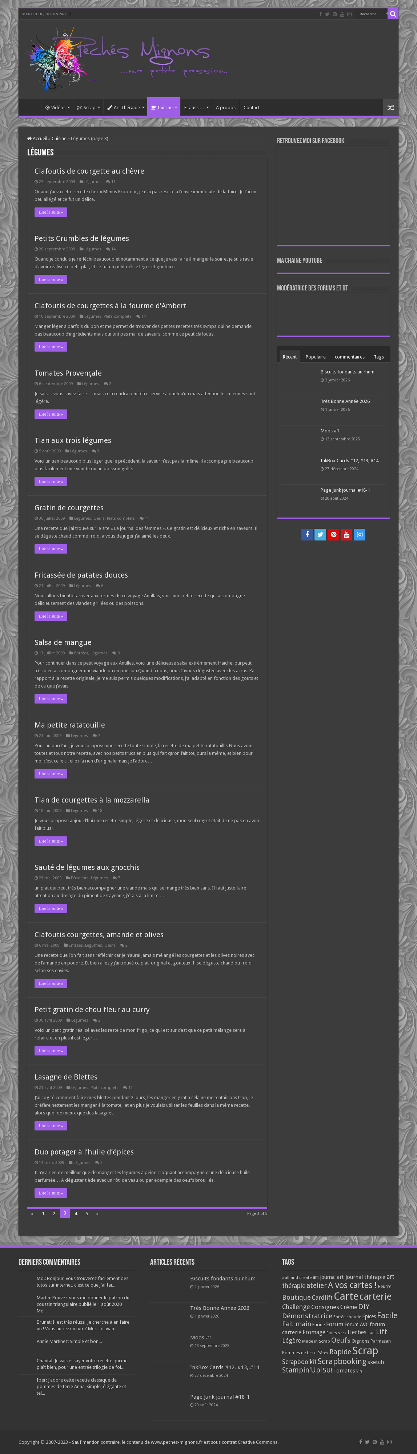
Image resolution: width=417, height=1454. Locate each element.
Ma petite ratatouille (70, 725)
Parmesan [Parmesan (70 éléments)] (380, 1341)
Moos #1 (330, 430)
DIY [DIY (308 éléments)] (363, 1306)
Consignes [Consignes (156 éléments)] (325, 1307)
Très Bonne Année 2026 (345, 401)
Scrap (86, 107)
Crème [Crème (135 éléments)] (348, 1307)
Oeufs (99, 518)
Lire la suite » (51, 212)
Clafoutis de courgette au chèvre (89, 171)
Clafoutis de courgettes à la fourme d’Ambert (111, 305)
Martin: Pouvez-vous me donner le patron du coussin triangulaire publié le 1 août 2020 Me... (83, 1304)
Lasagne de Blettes (66, 1077)
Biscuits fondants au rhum (347, 372)
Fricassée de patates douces (81, 575)
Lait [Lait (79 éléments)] (371, 1332)
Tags (379, 357)
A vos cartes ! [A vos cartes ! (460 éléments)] (352, 1285)
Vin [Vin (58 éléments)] (359, 1371)
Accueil (31, 106)
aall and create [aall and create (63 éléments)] (297, 1277)
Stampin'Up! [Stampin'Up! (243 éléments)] (302, 1370)
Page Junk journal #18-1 (345, 490)
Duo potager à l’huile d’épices (84, 1152)
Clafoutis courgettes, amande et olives (99, 934)
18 (100, 810)
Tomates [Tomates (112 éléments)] (344, 1370)
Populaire (316, 357)
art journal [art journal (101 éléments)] (324, 1277)
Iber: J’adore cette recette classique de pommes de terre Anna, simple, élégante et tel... (81, 1386)
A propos (226, 107)
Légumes (92, 181)
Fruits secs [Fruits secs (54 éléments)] (336, 1333)
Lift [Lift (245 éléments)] (381, 1332)
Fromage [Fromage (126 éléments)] (313, 1332)
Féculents (80, 878)
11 (113, 181)
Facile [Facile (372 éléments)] (387, 1315)
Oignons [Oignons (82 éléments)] (360, 1341)
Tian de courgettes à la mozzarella (92, 800)
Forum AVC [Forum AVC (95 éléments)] (356, 1324)
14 (113, 249)
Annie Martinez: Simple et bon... (69, 1341)
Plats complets (118, 316)
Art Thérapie (123, 107)
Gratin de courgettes (69, 507)
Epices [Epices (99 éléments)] (369, 1316)
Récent (290, 357)
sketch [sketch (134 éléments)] (376, 1362)
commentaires (350, 357)
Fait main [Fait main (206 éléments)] (296, 1324)
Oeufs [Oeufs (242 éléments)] (340, 1340)
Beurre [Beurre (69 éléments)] (384, 1286)
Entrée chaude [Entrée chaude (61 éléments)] (347, 1316)
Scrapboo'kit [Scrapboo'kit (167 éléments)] (299, 1362)
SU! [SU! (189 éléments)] (327, 1370)
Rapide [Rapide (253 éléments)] (340, 1352)
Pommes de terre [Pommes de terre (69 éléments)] (299, 1352)
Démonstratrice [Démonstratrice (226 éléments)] (307, 1316)
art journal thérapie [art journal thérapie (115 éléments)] (361, 1277)
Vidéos (55, 107)
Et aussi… (194, 107)
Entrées (81, 653)
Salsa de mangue (63, 642)
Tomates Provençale (68, 373)
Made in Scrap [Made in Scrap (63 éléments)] (316, 1341)
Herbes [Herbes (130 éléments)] (357, 1332)
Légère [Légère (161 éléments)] (291, 1340)
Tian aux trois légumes (73, 440)
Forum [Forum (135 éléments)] (334, 1324)
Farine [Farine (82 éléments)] (318, 1324)
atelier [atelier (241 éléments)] (316, 1285)
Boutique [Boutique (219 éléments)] (296, 1297)
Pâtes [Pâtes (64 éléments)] (322, 1352)
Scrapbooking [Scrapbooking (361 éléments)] (342, 1361)
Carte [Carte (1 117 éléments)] (346, 1296)
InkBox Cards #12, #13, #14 (349, 460)
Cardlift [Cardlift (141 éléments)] (322, 1297)
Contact (252, 107)
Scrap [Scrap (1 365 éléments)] (365, 1350)
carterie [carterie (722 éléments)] (376, 1296)
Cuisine (162, 107)
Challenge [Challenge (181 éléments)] (296, 1307)
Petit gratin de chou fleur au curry (92, 1009)
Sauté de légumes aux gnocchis (87, 867)
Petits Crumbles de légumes (82, 238)
